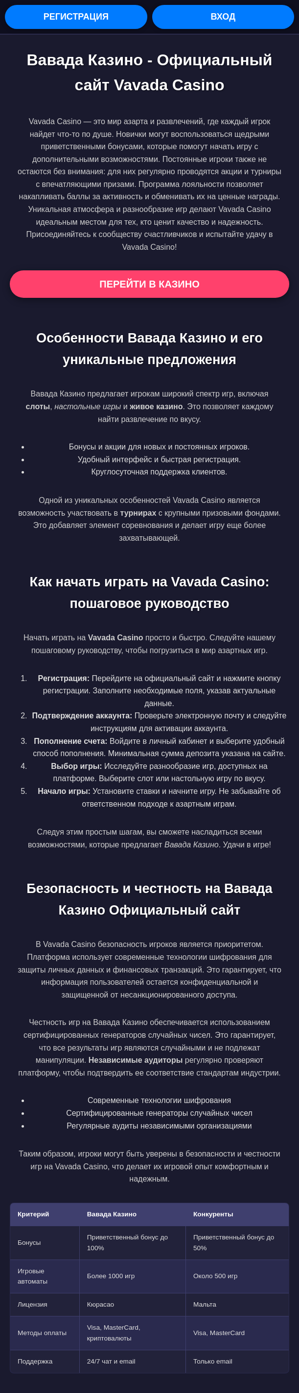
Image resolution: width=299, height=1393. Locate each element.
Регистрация (76, 17)
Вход (223, 17)
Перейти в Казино (149, 284)
